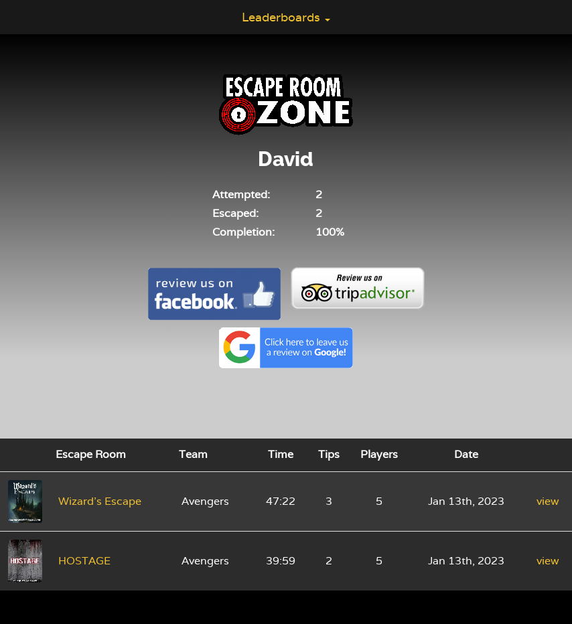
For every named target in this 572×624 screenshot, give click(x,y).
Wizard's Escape (99, 501)
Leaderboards (286, 17)
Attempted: (241, 194)
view (548, 501)
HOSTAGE (84, 561)
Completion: (243, 232)
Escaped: (235, 213)
